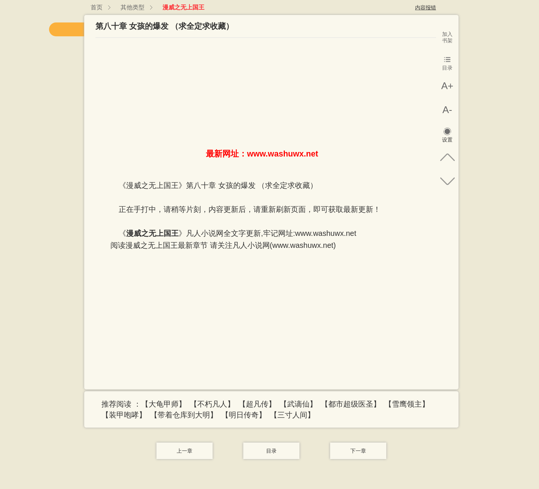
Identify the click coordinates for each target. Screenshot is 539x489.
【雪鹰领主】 (406, 404)
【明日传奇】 (243, 415)
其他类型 (132, 7)
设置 (447, 140)
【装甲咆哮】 (123, 415)
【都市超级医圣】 (351, 404)
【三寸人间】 (292, 415)
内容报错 (425, 7)
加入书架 (447, 37)
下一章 (358, 451)
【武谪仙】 (298, 404)
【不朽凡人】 (212, 404)
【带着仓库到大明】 (183, 415)
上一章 (184, 451)
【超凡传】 (257, 404)
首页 (97, 7)
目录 (271, 451)
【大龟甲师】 (163, 404)
